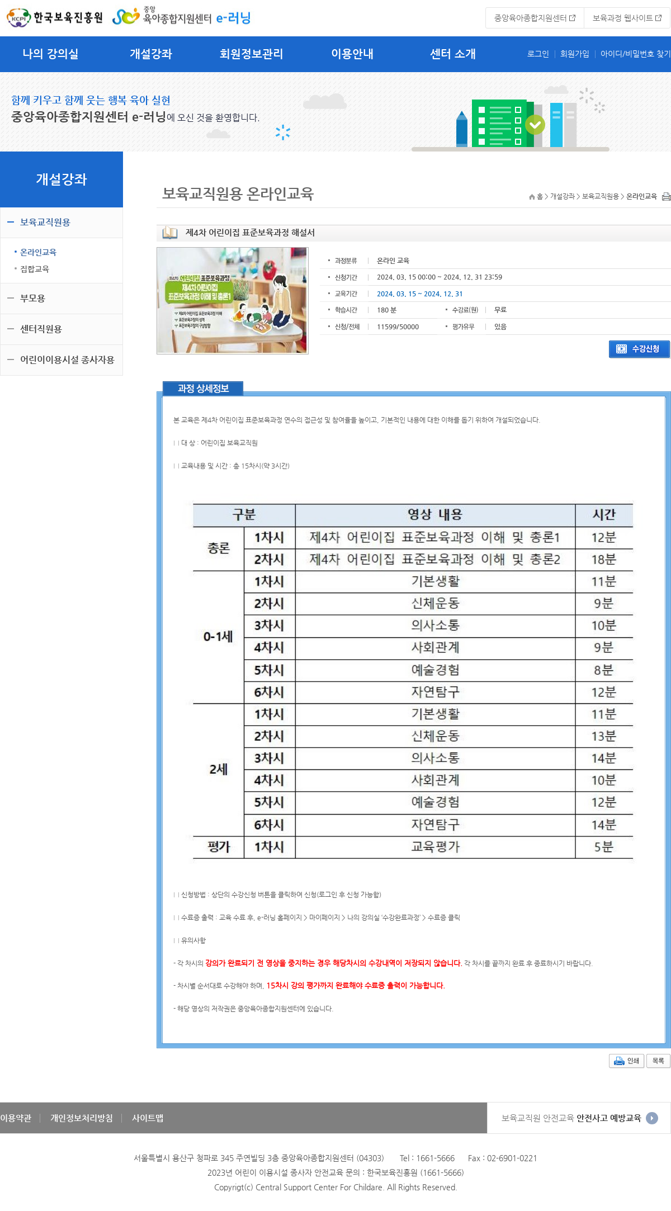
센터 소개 (453, 54)
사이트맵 (147, 1118)
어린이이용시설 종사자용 (67, 359)
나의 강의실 (50, 54)
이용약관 (15, 1118)
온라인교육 (38, 252)
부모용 (32, 298)
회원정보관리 (251, 54)
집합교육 (34, 268)
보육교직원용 (45, 222)
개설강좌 (151, 54)
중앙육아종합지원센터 (530, 17)
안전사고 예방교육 (571, 1118)
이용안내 (352, 54)
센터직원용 (41, 329)
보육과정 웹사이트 (623, 17)
